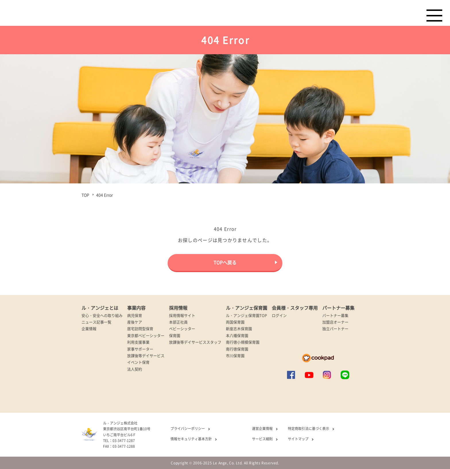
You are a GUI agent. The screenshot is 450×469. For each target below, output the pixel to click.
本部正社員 (178, 322)
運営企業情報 (262, 428)
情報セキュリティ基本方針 (191, 438)
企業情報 (89, 328)
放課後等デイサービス (145, 355)
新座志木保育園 (239, 328)
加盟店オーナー (335, 322)
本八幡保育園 (237, 335)
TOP (85, 195)
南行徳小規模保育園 (242, 342)
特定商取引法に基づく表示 (308, 428)
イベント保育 (138, 362)
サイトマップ (298, 438)
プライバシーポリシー (187, 428)
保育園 (174, 335)
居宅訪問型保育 (140, 328)
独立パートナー (335, 328)
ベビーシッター (182, 328)
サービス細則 (262, 438)
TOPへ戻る (225, 262)
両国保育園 (235, 322)
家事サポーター (140, 349)
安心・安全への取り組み (102, 315)
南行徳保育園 (237, 349)
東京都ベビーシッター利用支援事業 (145, 339)
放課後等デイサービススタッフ (195, 342)
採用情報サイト (182, 315)
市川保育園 (235, 355)
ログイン (279, 315)
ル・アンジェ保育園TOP (246, 315)
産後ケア (134, 322)
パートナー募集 (335, 315)
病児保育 (134, 315)
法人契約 (134, 369)
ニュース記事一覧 (96, 322)
